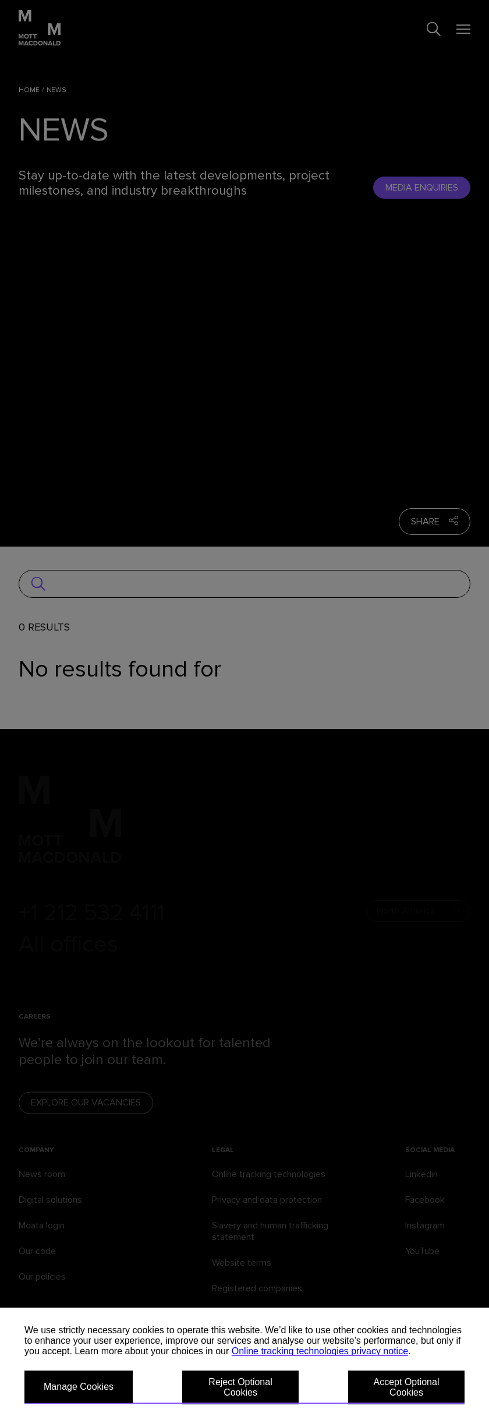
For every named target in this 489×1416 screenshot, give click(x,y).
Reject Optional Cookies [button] (240, 1387)
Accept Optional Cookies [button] (407, 1387)
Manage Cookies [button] (79, 1387)
